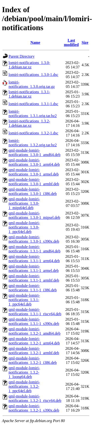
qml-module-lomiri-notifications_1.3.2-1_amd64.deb (34, 331)
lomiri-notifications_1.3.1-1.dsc (33, 104)
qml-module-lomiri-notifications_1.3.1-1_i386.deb (33, 288)
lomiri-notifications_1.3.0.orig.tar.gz (32, 84)
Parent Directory (21, 56)
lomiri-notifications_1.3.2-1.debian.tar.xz (29, 123)
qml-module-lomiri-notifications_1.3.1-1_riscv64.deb (35, 311)
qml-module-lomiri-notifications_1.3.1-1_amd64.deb (34, 249)
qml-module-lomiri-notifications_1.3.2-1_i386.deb (33, 360)
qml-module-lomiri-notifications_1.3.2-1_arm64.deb (34, 341)
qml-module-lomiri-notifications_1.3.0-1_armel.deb (34, 172)
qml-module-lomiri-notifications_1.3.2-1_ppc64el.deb (24, 386)
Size (84, 42)
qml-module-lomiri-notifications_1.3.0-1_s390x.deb (34, 239)
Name (35, 42)
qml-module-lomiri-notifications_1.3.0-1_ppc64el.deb (24, 227)
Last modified (71, 42)
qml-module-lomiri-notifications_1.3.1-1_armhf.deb (34, 278)
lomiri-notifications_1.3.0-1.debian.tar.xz (29, 65)
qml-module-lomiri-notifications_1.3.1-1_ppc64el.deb (24, 299)
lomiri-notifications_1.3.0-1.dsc (33, 75)
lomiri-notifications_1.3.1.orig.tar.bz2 (33, 113)
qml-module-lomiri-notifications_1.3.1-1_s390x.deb (34, 321)
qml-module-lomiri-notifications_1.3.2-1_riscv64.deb (35, 398)
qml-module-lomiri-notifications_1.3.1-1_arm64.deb (34, 258)
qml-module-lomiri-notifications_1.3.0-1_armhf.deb (34, 181)
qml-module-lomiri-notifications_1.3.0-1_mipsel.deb (34, 215)
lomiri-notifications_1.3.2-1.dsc (33, 133)
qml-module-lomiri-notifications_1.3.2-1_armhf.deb (34, 350)
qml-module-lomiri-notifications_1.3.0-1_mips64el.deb (24, 203)
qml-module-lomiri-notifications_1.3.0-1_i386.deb (33, 191)
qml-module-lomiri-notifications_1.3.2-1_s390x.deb (34, 408)
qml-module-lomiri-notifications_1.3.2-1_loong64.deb (24, 372)
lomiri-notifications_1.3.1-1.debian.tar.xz (29, 94)
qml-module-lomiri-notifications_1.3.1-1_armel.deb (34, 268)
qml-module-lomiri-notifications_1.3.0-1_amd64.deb (34, 152)
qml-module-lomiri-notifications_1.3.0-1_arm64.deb (34, 162)
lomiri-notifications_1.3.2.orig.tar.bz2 (33, 143)
